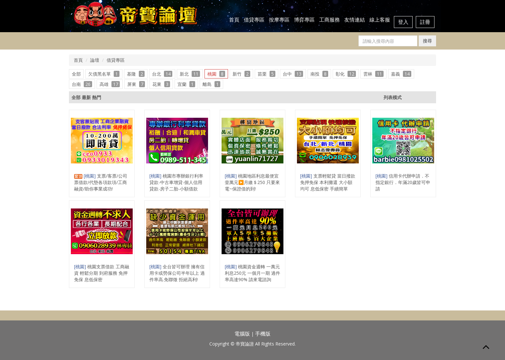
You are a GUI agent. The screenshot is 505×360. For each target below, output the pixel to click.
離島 (211, 84)
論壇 (94, 60)
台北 (162, 74)
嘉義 (401, 74)
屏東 (136, 84)
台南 (82, 84)
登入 (403, 21)
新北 (190, 74)
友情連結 (354, 19)
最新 (86, 97)
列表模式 (393, 97)
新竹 (241, 74)
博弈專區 (304, 19)
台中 (293, 74)
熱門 (96, 97)
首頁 (234, 19)
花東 (161, 84)
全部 (76, 74)
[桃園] (90, 176)
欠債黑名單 (103, 74)
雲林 (373, 74)
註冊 (425, 21)
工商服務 (329, 19)
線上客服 (379, 19)
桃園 (216, 74)
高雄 (110, 84)
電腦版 (242, 333)
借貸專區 (254, 19)
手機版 (263, 333)
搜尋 (427, 41)
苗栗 (266, 74)
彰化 (346, 74)
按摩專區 (279, 19)
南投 (319, 74)
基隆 (136, 74)
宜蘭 (186, 84)
